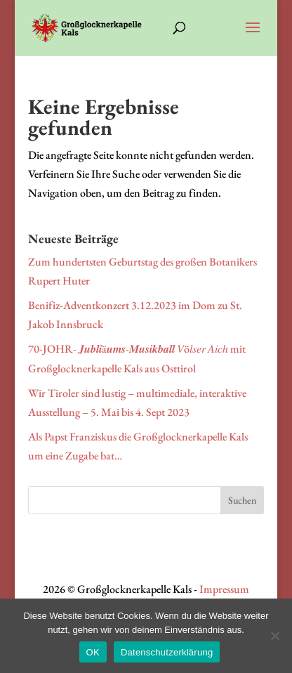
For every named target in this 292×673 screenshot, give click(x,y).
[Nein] (274, 636)
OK (93, 652)
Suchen (242, 500)
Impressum (224, 589)
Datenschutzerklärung (167, 652)
